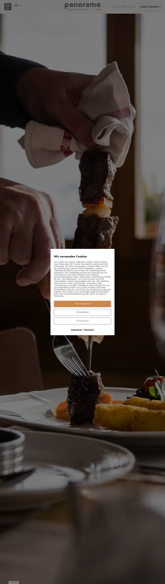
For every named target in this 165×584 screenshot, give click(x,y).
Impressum (89, 330)
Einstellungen (82, 321)
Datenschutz (76, 330)
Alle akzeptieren (82, 304)
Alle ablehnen (82, 312)
